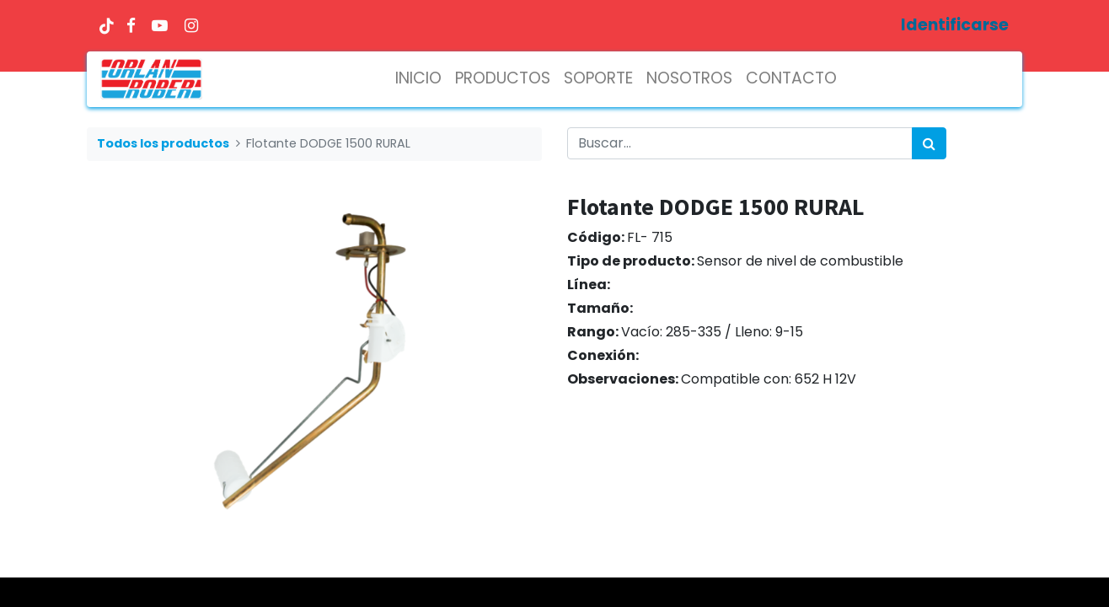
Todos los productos (163, 143)
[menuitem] (418, 79)
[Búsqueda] (929, 143)
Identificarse (955, 24)
